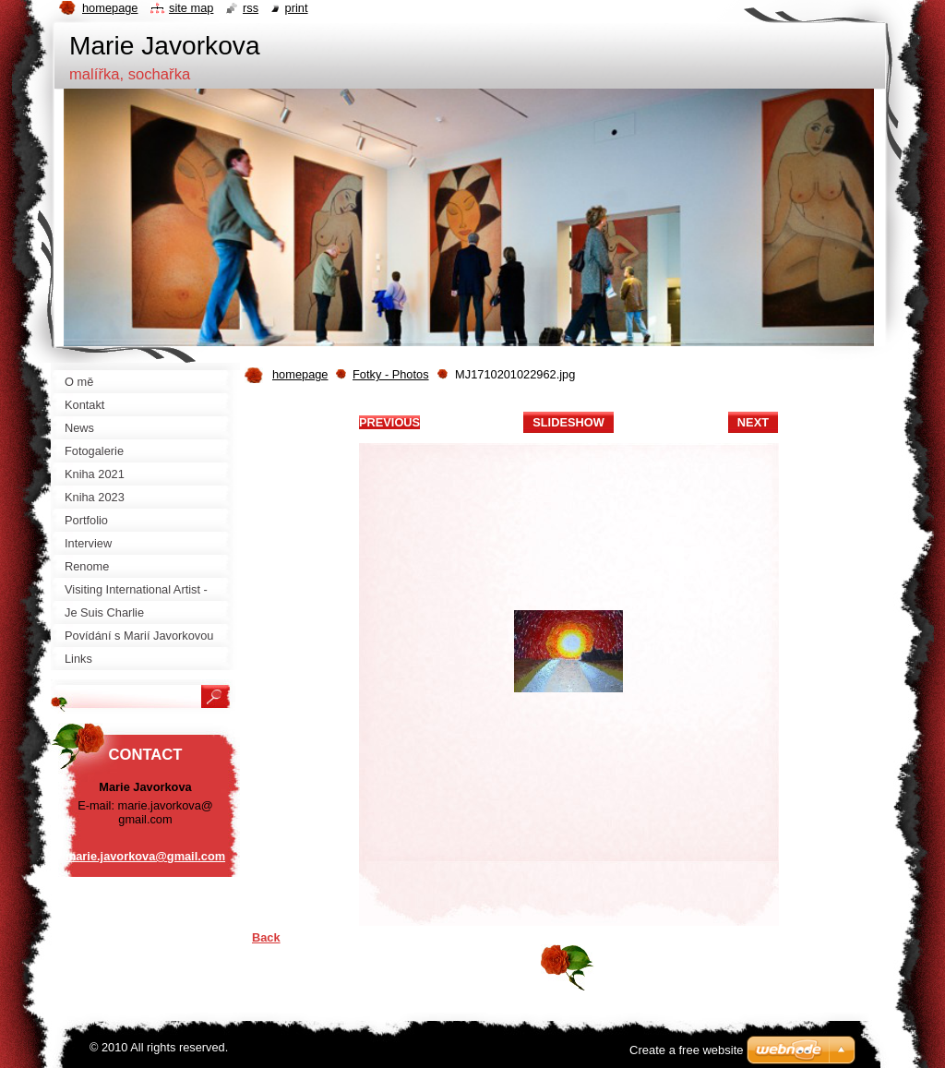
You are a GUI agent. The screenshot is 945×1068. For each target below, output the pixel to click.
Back (266, 937)
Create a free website (686, 1050)
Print (296, 8)
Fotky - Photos (391, 374)
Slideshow (568, 422)
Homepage (110, 8)
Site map (191, 8)
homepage (300, 374)
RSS (250, 8)
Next (753, 422)
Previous (389, 422)
